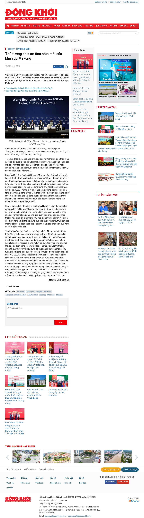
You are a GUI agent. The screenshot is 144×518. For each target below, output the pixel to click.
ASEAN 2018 (33, 295)
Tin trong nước (23, 49)
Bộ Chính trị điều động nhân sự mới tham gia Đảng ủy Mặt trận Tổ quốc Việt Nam (82, 77)
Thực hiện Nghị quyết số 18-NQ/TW (63, 41)
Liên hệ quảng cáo (130, 2)
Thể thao (89, 26)
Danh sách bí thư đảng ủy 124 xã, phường (81, 91)
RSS (90, 33)
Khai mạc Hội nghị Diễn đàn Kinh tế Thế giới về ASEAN (27, 91)
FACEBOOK (110, 481)
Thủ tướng (20, 291)
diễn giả (42, 295)
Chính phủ (30, 291)
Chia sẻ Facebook (58, 66)
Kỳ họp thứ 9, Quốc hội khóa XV (31, 41)
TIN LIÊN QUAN (17, 337)
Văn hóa (66, 26)
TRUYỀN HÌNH (47, 469)
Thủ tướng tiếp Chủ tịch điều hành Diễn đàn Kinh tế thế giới (29, 88)
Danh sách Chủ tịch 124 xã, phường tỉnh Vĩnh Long (83, 101)
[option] (108, 91)
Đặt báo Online (101, 2)
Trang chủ (10, 478)
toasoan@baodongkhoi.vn (55, 516)
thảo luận (51, 295)
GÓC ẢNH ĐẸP (14, 469)
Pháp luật (47, 26)
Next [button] (136, 90)
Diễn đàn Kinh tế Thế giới (16, 295)
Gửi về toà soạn (130, 469)
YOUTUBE (123, 481)
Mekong (59, 295)
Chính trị (25, 26)
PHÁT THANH (30, 469)
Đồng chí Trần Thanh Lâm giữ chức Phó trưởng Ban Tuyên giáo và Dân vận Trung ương (82, 117)
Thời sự (15, 26)
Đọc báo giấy (115, 2)
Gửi (60, 322)
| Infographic (127, 55)
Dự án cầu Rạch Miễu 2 (28, 33)
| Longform (119, 55)
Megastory (111, 55)
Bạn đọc (124, 26)
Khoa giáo (77, 26)
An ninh (114, 26)
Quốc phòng (101, 26)
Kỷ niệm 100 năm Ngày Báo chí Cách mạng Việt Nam (41, 37)
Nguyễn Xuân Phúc (43, 291)
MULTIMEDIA (102, 55)
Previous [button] (99, 90)
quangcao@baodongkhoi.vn (79, 516)
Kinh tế (36, 26)
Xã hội (57, 26)
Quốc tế (133, 26)
